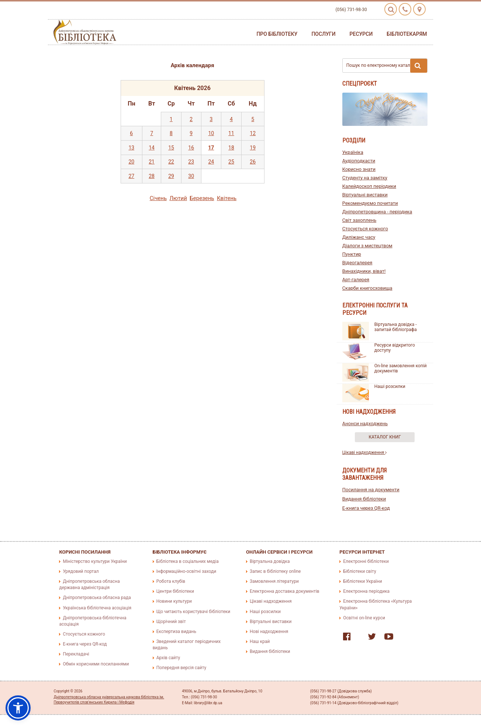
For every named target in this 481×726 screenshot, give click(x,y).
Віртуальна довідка (270, 561)
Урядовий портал (80, 571)
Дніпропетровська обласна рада (97, 597)
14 (152, 148)
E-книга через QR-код (366, 508)
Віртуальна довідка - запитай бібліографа (395, 327)
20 (131, 162)
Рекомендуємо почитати (370, 203)
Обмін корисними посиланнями (96, 664)
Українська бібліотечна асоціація (97, 607)
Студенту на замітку (364, 177)
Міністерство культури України (95, 561)
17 (211, 148)
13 (131, 148)
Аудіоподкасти (358, 161)
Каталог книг (385, 437)
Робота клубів (170, 581)
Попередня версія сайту (181, 667)
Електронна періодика (366, 591)
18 (231, 148)
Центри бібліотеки (175, 591)
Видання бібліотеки (364, 499)
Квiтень (226, 198)
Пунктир (351, 254)
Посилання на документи (370, 489)
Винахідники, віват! (364, 271)
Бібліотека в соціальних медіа (187, 561)
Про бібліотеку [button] (276, 34)
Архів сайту (168, 657)
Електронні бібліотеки (366, 561)
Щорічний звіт (171, 621)
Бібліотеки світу (359, 571)
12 (253, 133)
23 (191, 162)
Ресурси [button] (361, 34)
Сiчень (158, 198)
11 (231, 133)
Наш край (260, 641)
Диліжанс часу (359, 237)
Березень (202, 198)
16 (191, 148)
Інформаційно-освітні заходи (186, 571)
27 (131, 176)
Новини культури (174, 601)
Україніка (352, 152)
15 (171, 148)
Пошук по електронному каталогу (386, 66)
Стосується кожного (365, 228)
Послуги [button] (323, 34)
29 (171, 176)
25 (231, 162)
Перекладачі (76, 654)
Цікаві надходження (364, 452)
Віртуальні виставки (365, 194)
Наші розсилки (389, 386)
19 (253, 148)
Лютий (178, 198)
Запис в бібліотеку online (275, 571)
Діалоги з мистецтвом (367, 245)
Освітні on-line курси (364, 617)
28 (152, 176)
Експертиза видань (176, 631)
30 (191, 176)
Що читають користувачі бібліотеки (193, 611)
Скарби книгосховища (367, 288)
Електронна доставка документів (284, 591)
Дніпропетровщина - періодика (377, 211)
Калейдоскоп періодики (369, 186)
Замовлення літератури (274, 581)
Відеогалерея (357, 262)
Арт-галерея (355, 279)
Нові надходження (269, 631)
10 (211, 133)
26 (253, 162)
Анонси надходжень (365, 423)
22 (171, 162)
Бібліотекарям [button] (407, 34)
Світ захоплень (359, 220)
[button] (18, 708)
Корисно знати (359, 169)
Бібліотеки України (362, 581)
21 (152, 162)
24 (211, 162)
